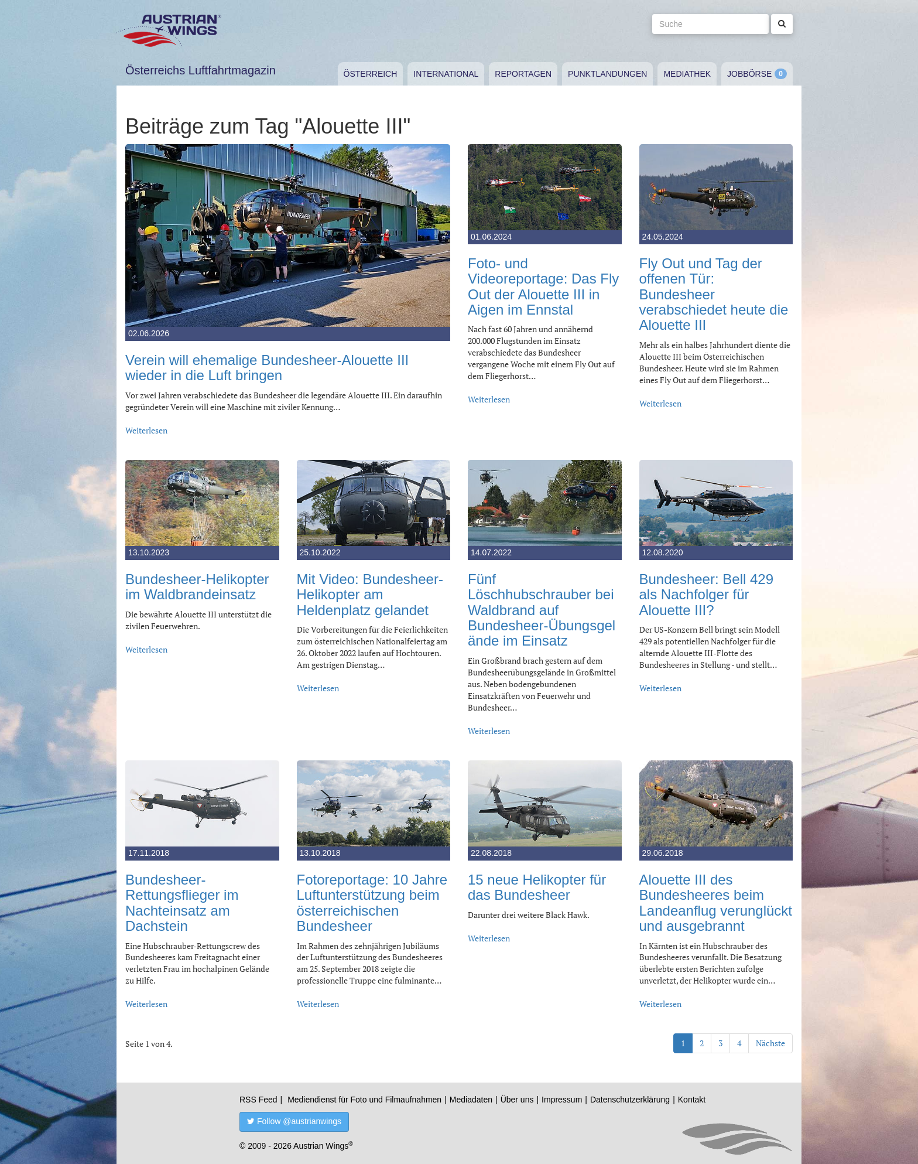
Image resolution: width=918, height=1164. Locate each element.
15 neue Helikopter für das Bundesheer (537, 887)
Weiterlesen (146, 430)
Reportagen (523, 73)
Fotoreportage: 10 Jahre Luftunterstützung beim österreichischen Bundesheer (372, 903)
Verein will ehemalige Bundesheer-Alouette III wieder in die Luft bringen (267, 367)
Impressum (562, 1099)
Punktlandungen (607, 73)
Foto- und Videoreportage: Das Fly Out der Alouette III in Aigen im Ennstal (543, 286)
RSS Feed (258, 1099)
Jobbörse (749, 73)
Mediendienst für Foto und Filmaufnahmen (364, 1099)
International (445, 73)
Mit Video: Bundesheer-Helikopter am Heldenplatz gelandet (370, 594)
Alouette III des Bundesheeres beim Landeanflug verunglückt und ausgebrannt (716, 903)
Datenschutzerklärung (630, 1099)
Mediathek (687, 73)
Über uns (517, 1099)
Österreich (371, 73)
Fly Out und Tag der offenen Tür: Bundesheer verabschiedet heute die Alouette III (714, 294)
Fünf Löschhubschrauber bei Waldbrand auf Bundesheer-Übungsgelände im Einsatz (541, 610)
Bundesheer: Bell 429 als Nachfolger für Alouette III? (706, 594)
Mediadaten (471, 1099)
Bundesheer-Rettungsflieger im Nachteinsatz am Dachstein (181, 903)
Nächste (770, 1043)
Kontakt (691, 1099)
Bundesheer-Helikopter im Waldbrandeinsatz (197, 586)
